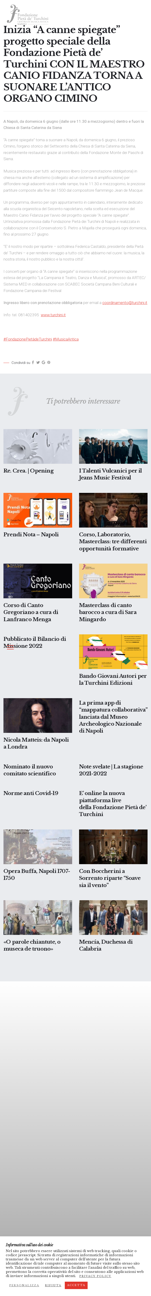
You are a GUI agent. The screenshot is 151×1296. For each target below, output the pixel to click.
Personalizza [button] (24, 1285)
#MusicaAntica (66, 339)
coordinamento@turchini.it (124, 302)
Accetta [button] (76, 1285)
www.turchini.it (53, 315)
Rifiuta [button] (53, 1285)
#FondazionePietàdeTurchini (27, 339)
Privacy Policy (95, 1276)
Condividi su (21, 363)
